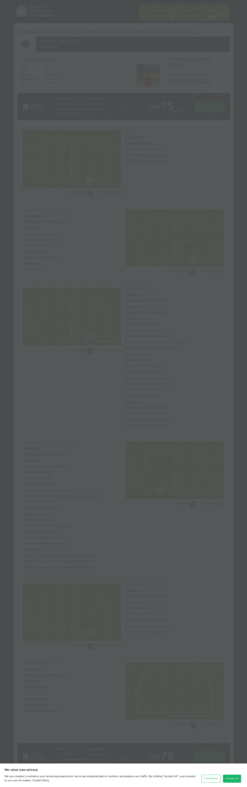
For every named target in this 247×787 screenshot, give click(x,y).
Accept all (232, 778)
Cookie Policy (40, 780)
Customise (211, 778)
